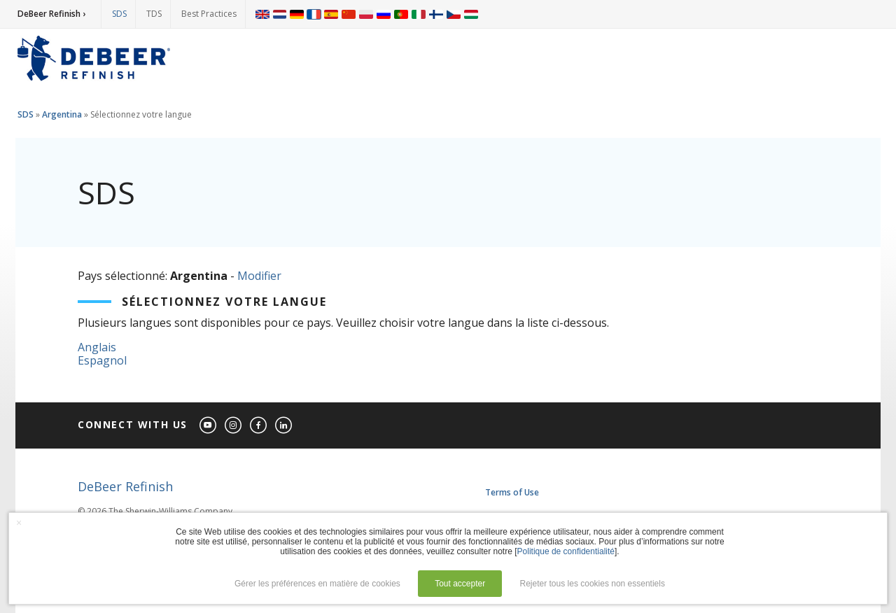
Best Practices (209, 14)
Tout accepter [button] (460, 584)
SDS (119, 14)
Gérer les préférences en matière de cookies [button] (317, 584)
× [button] (19, 522)
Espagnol (102, 360)
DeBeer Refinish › (51, 14)
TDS (154, 14)
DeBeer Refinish (125, 486)
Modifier (259, 275)
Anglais (97, 347)
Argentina (62, 114)
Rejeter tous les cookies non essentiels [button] (592, 584)
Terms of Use (512, 492)
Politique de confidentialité (566, 551)
